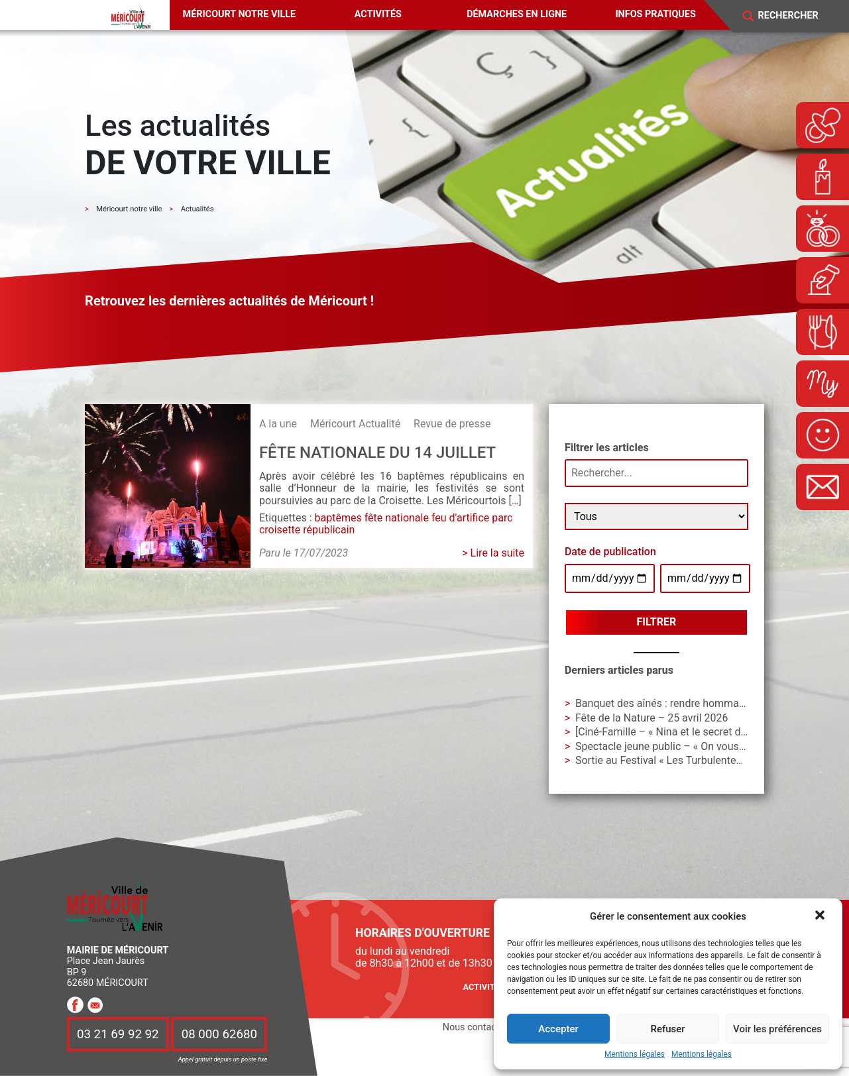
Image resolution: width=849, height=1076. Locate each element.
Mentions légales (634, 1054)
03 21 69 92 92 (118, 1034)
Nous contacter (475, 1027)
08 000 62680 (219, 1034)
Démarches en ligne (517, 14)
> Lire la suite (493, 553)
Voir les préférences (777, 1029)
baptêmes (338, 517)
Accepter (558, 1029)
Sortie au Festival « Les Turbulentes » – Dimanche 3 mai (706, 760)
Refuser (667, 1029)
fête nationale (397, 517)
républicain (329, 529)
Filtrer (657, 622)
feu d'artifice (460, 517)
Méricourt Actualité (355, 423)
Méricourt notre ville (239, 14)
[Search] (797, 16)
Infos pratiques (655, 14)
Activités (378, 14)
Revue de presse (452, 423)
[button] (821, 916)
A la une (278, 423)
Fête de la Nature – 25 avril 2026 (651, 718)
